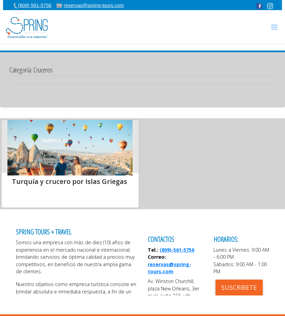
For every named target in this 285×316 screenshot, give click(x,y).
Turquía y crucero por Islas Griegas (69, 181)
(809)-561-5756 (177, 250)
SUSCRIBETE (239, 287)
